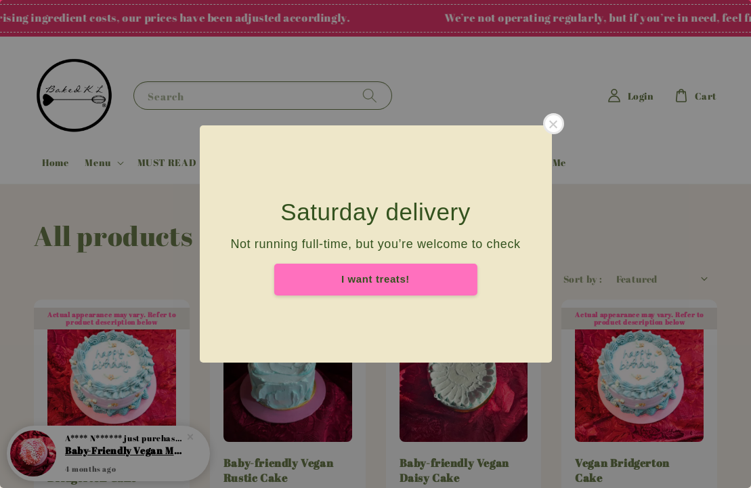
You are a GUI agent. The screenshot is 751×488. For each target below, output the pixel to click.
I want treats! (375, 279)
